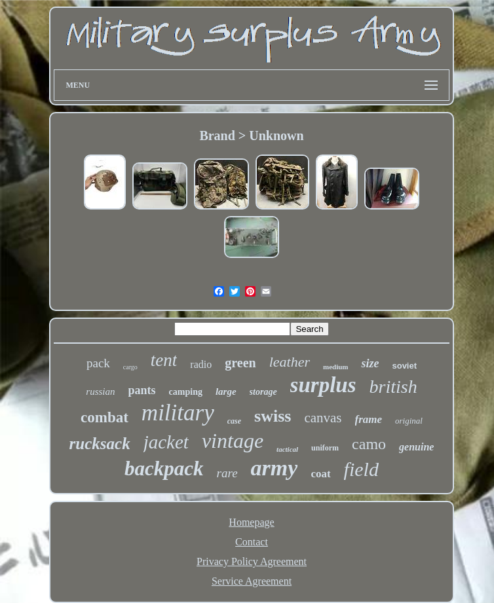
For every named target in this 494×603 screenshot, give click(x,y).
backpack (164, 468)
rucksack (99, 443)
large (226, 391)
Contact (251, 541)
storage (263, 392)
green (240, 363)
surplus (323, 385)
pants (142, 390)
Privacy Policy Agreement (252, 561)
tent (164, 360)
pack (98, 363)
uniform (325, 447)
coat (320, 473)
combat (104, 417)
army (274, 468)
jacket (166, 441)
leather (289, 362)
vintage (232, 440)
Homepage (251, 522)
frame (369, 419)
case (234, 421)
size (370, 363)
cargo (130, 367)
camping (185, 392)
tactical (287, 449)
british (393, 386)
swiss (272, 416)
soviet (404, 366)
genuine (416, 446)
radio (201, 364)
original (409, 421)
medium (336, 367)
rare (227, 473)
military (178, 413)
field (361, 469)
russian (100, 391)
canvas (322, 418)
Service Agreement (252, 581)
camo (369, 443)
